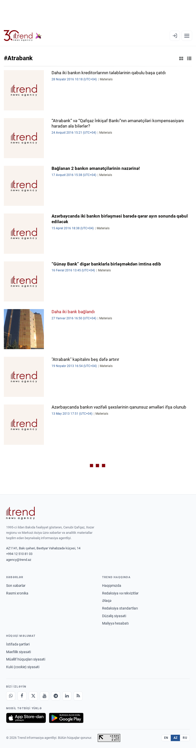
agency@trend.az (18, 560)
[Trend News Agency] (20, 513)
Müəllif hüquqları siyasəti (25, 659)
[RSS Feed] (78, 696)
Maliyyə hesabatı (115, 623)
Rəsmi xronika (17, 593)
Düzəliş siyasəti (114, 616)
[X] (33, 696)
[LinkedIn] (66, 696)
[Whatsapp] (10, 696)
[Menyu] (186, 36)
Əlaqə (106, 601)
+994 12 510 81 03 (19, 554)
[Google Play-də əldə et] (66, 718)
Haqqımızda (111, 586)
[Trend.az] (23, 35)
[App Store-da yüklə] (26, 718)
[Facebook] (22, 696)
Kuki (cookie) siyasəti (22, 667)
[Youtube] (44, 696)
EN (166, 738)
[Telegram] (55, 696)
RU (185, 738)
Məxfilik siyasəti (18, 652)
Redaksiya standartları (120, 608)
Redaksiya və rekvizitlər (120, 593)
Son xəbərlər (16, 586)
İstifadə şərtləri (18, 644)
